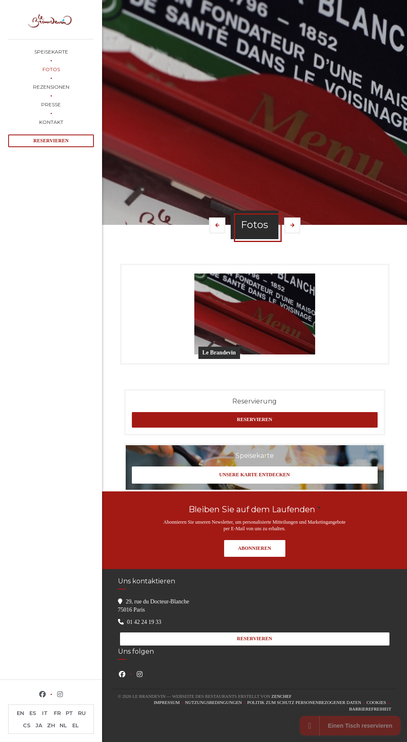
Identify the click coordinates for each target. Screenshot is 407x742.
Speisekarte (51, 52)
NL (63, 725)
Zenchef (281, 696)
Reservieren (51, 140)
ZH (51, 725)
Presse (51, 104)
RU (82, 713)
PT (69, 713)
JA (39, 725)
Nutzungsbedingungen (216, 703)
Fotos (51, 69)
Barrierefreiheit (370, 709)
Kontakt (51, 122)
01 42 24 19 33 (144, 622)
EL (75, 725)
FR (57, 713)
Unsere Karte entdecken (254, 474)
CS (27, 725)
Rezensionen (51, 87)
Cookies (379, 703)
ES (32, 713)
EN (20, 713)
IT (45, 713)
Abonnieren (254, 548)
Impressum (169, 703)
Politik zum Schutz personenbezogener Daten (307, 703)
